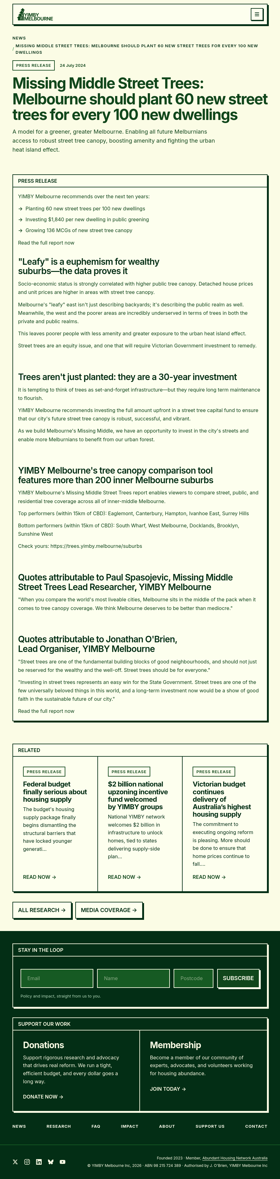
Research (59, 1126)
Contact (256, 1126)
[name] (133, 978)
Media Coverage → (109, 910)
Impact (130, 1126)
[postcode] (193, 978)
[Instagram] (27, 1162)
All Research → (42, 910)
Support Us (210, 1126)
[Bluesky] (51, 1162)
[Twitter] (15, 1162)
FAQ (95, 1126)
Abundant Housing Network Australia (235, 1158)
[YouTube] (62, 1162)
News (19, 1126)
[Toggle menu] (257, 14)
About (167, 1126)
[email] (57, 978)
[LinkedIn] (39, 1162)
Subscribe (238, 978)
